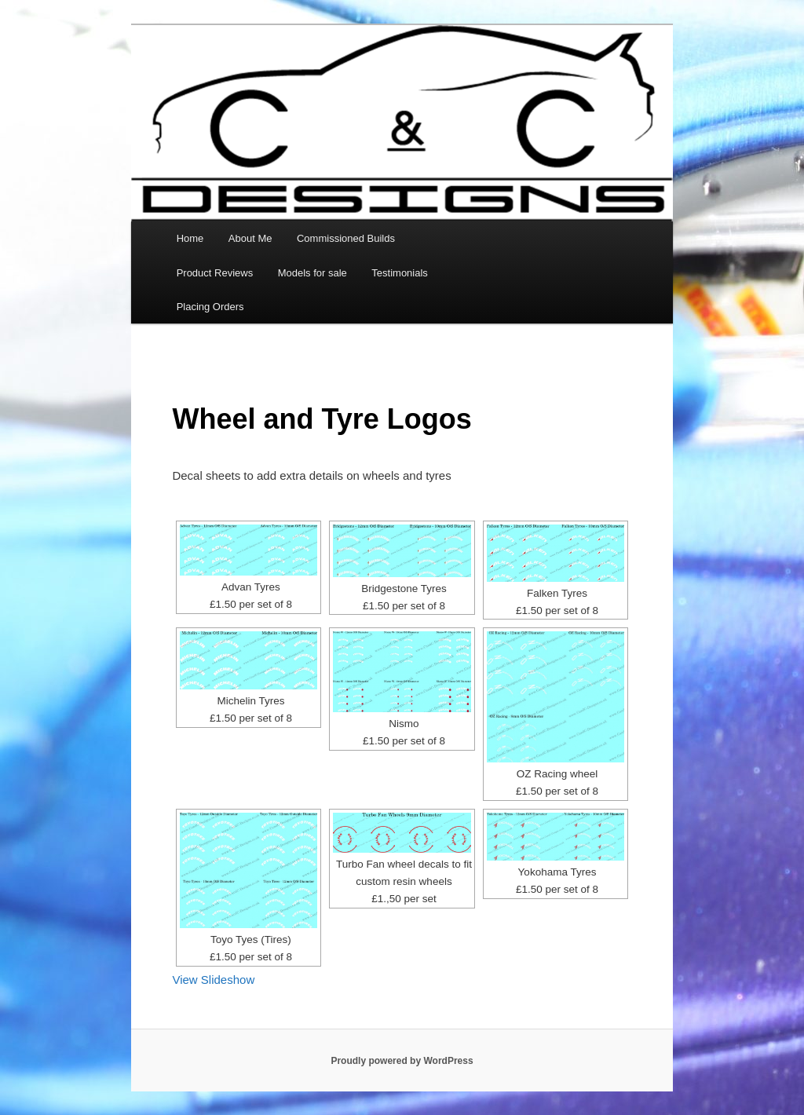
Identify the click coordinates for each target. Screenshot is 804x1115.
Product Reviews (215, 273)
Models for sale (312, 273)
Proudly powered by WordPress (402, 1060)
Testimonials (399, 273)
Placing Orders (210, 307)
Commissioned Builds (346, 238)
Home (190, 238)
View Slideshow (213, 979)
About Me (250, 238)
